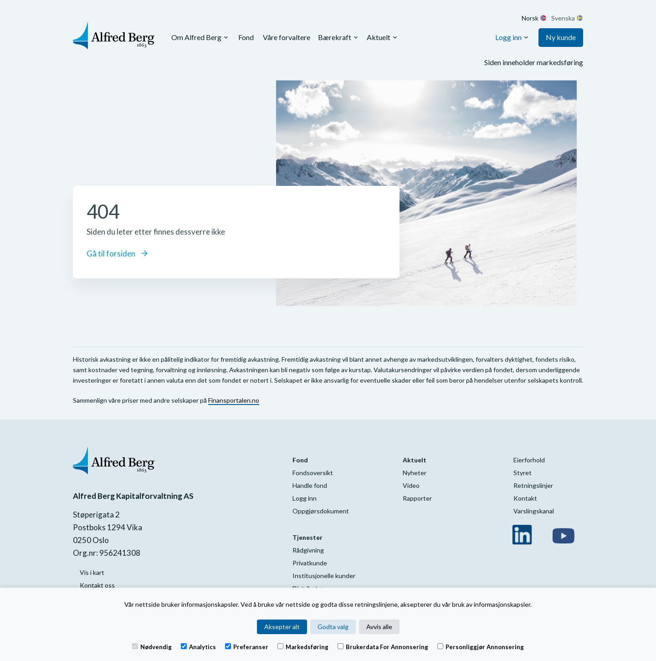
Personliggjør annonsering (480, 646)
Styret (522, 473)
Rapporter (417, 498)
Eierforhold (529, 460)
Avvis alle (379, 626)
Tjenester (307, 537)
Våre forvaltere (286, 37)
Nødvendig (152, 646)
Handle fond (309, 485)
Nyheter (414, 473)
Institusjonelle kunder (323, 575)
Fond (246, 37)
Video (411, 485)
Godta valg (333, 626)
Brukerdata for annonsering (383, 646)
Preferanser (246, 646)
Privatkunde (309, 563)
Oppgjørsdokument (320, 511)
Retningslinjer (533, 485)
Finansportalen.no (233, 400)
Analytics (198, 646)
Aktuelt (378, 37)
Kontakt (525, 498)
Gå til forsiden (117, 253)
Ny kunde (561, 37)
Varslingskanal (533, 511)
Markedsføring (302, 646)
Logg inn (508, 37)
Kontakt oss (97, 585)
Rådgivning (308, 550)
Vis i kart (92, 572)
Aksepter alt (282, 626)
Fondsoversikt (312, 473)
